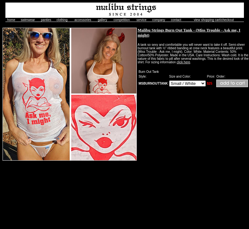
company (158, 20)
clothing (62, 20)
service (141, 20)
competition (122, 20)
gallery (102, 20)
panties (46, 20)
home (11, 20)
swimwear (28, 20)
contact (176, 20)
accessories (82, 20)
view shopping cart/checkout (214, 20)
